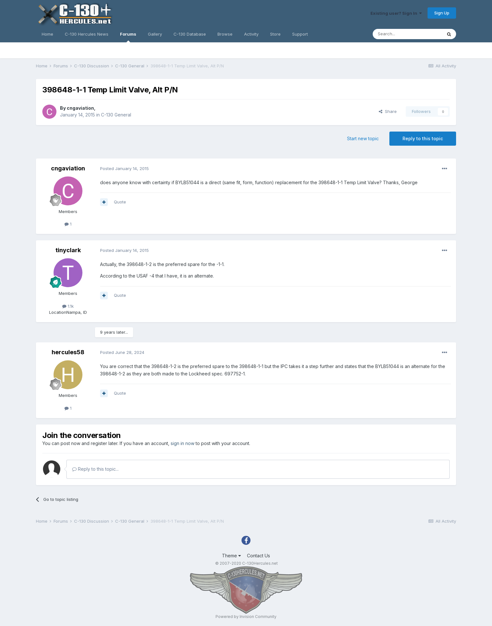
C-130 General (116, 114)
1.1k (68, 306)
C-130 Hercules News (86, 34)
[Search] (407, 34)
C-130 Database (190, 34)
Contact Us (258, 555)
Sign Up (441, 12)
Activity (251, 34)
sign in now (182, 443)
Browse (225, 34)
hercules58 (68, 352)
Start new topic (363, 138)
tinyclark (68, 250)
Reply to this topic (423, 138)
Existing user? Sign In (396, 13)
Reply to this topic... (95, 469)
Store (275, 34)
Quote (120, 201)
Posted (124, 168)
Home (47, 34)
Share (388, 111)
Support (300, 34)
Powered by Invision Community (246, 616)
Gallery (155, 34)
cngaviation (80, 108)
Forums (128, 36)
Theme (231, 555)
